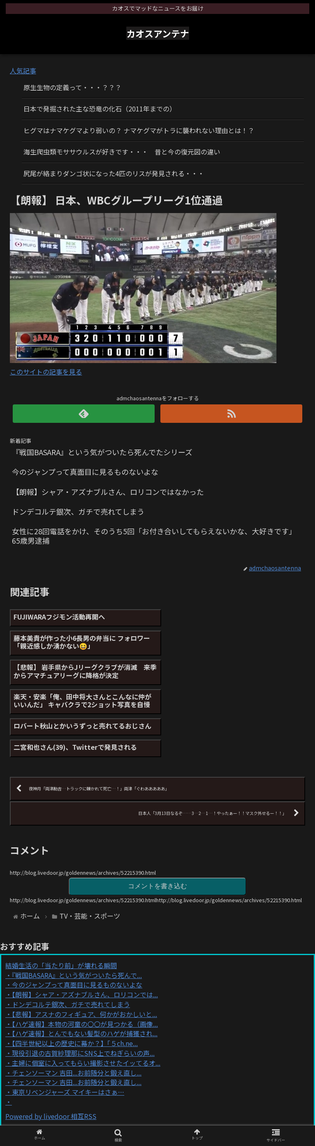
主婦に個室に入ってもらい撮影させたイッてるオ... (86, 991)
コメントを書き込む (157, 813)
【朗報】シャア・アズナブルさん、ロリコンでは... (85, 922)
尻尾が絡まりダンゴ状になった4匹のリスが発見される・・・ (113, 173)
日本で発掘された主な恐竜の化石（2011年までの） (99, 108)
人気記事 (23, 70)
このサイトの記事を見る (46, 372)
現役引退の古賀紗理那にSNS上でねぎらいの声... (83, 981)
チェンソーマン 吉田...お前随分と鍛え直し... (77, 1000)
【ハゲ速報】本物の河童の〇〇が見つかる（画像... (85, 952)
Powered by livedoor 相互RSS (50, 1044)
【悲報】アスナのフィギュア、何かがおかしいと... (84, 942)
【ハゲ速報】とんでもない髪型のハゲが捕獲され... (85, 962)
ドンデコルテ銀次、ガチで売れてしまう (71, 932)
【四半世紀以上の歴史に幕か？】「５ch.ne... (75, 971)
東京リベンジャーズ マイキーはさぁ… (68, 1020)
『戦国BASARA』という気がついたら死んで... (77, 903)
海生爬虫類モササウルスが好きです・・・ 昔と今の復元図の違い (121, 152)
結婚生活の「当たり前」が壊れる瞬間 (61, 893)
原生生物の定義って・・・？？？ (72, 87)
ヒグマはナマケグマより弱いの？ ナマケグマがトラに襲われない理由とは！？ (138, 130)
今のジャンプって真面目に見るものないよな (77, 913)
